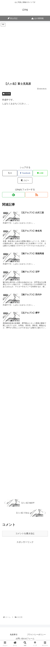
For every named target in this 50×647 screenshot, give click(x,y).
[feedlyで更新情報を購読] (13, 194)
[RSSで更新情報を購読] (36, 194)
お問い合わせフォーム (25, 638)
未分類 (6, 94)
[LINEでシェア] (40, 173)
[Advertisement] (25, 52)
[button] (25, 180)
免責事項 (13, 634)
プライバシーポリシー (36, 634)
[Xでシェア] (9, 173)
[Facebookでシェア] (25, 173)
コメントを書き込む (25, 533)
